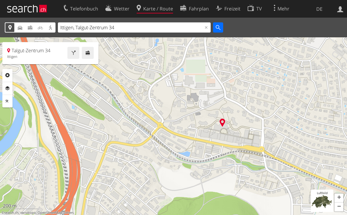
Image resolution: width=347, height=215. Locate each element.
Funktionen (7, 101)
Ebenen (7, 88)
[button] (338, 198)
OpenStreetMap (50, 213)
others (69, 213)
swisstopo (28, 213)
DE (319, 9)
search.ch (11, 213)
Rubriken (7, 75)
